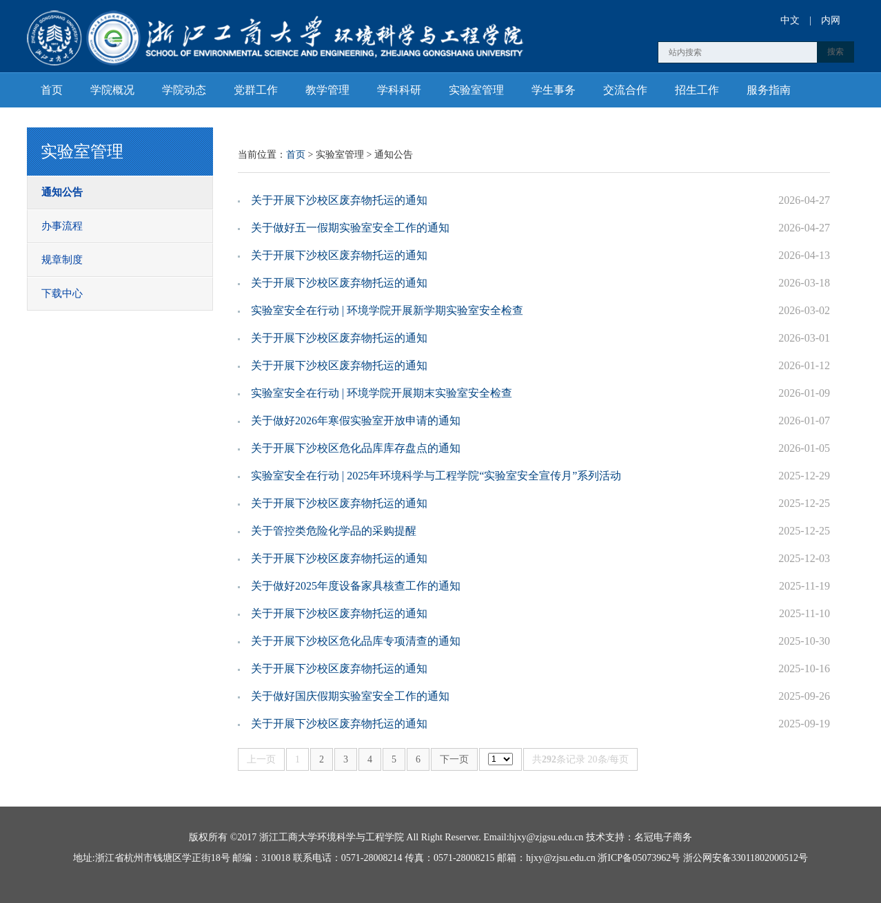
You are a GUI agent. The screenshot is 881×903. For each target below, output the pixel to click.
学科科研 (399, 90)
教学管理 (327, 90)
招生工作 (697, 90)
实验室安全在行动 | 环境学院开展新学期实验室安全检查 (387, 310)
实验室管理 (476, 90)
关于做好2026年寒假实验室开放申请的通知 (355, 420)
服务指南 (769, 90)
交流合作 (625, 90)
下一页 (454, 759)
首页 (52, 90)
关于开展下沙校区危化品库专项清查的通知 (355, 641)
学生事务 (553, 90)
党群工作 (256, 90)
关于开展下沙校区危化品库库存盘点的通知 (355, 448)
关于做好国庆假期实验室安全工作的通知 (350, 696)
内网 (830, 20)
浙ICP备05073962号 (639, 858)
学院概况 (112, 90)
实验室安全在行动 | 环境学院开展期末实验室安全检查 (381, 393)
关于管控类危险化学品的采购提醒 (333, 531)
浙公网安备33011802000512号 (745, 858)
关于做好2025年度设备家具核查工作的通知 (355, 586)
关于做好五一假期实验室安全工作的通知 (350, 227)
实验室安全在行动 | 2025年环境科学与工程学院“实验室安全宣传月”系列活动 (436, 475)
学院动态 (184, 90)
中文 (790, 20)
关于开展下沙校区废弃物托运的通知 (339, 200)
